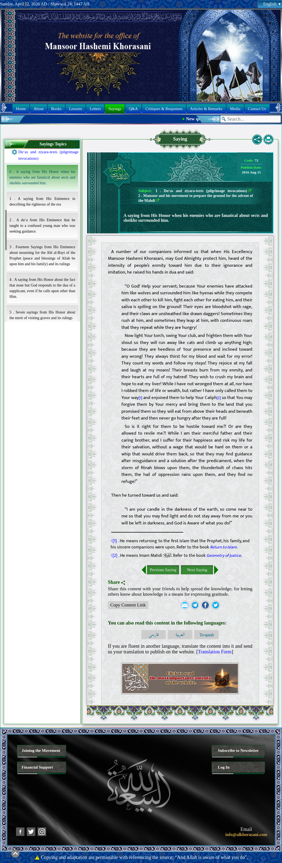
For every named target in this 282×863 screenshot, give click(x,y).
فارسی (154, 634)
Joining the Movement (41, 750)
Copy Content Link (127, 605)
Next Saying (197, 570)
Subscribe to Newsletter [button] (238, 750)
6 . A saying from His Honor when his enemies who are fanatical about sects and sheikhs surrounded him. (42, 177)
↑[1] (114, 540)
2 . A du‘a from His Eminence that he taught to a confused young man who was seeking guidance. (42, 225)
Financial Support (37, 767)
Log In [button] (223, 767)
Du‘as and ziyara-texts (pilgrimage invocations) (48, 155)
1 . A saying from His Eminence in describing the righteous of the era (42, 201)
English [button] (272, 4)
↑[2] (114, 555)
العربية (180, 634)
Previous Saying (163, 570)
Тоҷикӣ (206, 635)
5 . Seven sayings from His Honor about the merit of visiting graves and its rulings (42, 315)
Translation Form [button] (215, 651)
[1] (140, 398)
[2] (219, 398)
